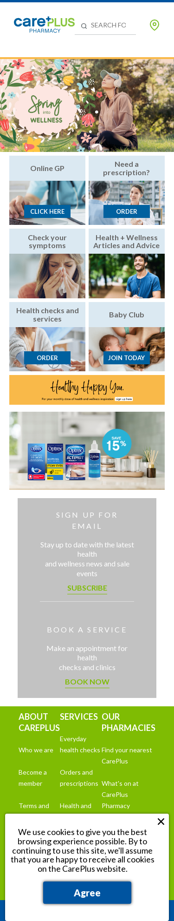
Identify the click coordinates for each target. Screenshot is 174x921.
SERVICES (79, 716)
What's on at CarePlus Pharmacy (120, 794)
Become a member (33, 777)
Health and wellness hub (79, 811)
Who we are (36, 750)
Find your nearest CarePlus (127, 755)
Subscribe (87, 587)
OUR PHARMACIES (128, 722)
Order (126, 211)
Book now (87, 681)
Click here (47, 211)
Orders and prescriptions (79, 777)
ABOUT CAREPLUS (39, 722)
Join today (126, 358)
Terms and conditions (34, 811)
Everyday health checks (80, 744)
